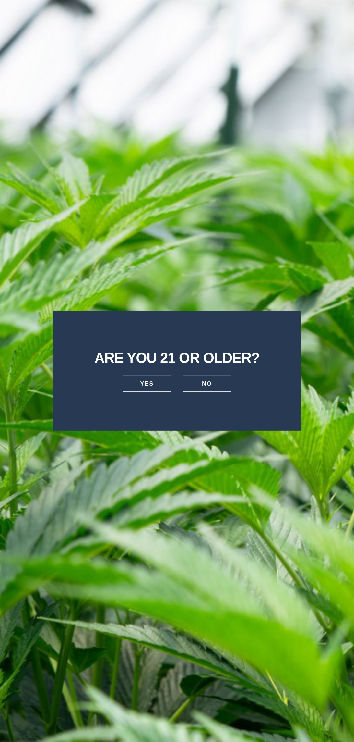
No (207, 383)
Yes (147, 383)
